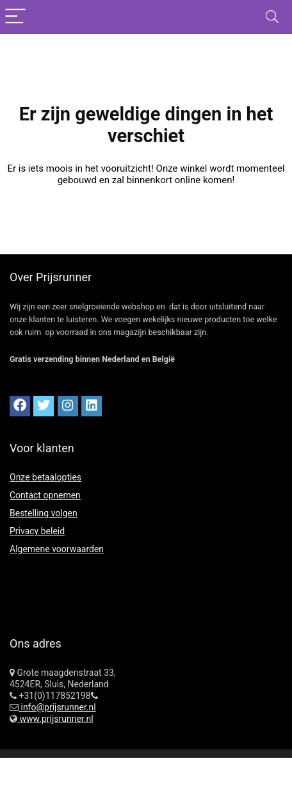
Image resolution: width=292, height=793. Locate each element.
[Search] (272, 17)
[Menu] (15, 17)
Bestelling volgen (43, 513)
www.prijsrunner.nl (55, 719)
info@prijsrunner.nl (57, 707)
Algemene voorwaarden (57, 549)
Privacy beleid (37, 531)
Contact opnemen (45, 495)
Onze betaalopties (45, 477)
